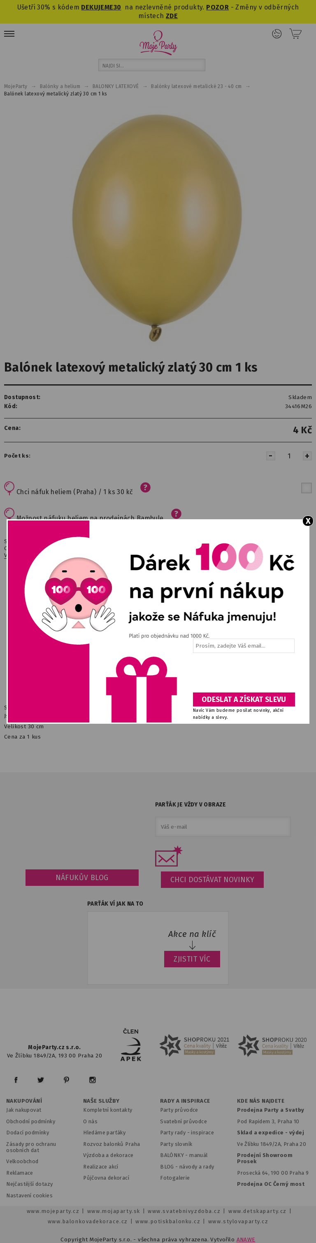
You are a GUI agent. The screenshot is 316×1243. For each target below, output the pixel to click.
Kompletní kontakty (107, 1110)
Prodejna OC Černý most (270, 1184)
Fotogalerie (175, 1178)
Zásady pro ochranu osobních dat (31, 1147)
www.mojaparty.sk (113, 1211)
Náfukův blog (82, 877)
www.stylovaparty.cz (238, 1221)
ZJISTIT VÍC (192, 959)
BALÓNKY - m (177, 1155)
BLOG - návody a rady (187, 1167)
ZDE (172, 16)
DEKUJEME (97, 7)
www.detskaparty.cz (257, 1211)
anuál (201, 1155)
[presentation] (243, 676)
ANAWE (246, 1239)
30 (117, 7)
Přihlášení (277, 34)
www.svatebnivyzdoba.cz (184, 1211)
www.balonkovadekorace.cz (88, 1221)
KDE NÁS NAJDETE (260, 1101)
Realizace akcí (100, 1167)
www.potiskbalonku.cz (167, 1221)
